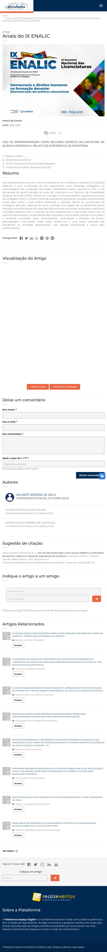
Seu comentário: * (13, 434)
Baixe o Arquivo (38, 387)
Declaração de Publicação (65, 387)
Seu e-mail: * (9, 421)
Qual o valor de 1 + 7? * (15, 458)
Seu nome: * (9, 409)
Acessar (18, 645)
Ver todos (8, 850)
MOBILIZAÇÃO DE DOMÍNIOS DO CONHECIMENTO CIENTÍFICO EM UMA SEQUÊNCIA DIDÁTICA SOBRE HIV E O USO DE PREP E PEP (54, 824)
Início (4, 16)
